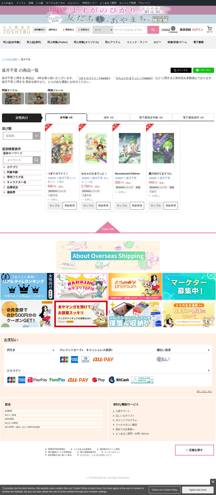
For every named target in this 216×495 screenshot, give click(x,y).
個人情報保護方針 (94, 461)
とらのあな (7, 3)
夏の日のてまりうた (160, 181)
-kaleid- (151, 84)
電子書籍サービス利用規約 (62, 461)
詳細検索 (166, 36)
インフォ (21, 3)
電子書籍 (198, 48)
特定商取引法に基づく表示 (62, 464)
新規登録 (185, 35)
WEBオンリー (89, 3)
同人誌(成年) (34, 48)
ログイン (197, 35)
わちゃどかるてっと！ (132, 84)
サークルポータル (55, 3)
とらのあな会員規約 (87, 458)
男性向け (68, 35)
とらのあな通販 (10, 65)
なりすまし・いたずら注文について (104, 464)
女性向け (83, 35)
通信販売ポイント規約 (118, 458)
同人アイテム (112, 48)
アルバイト (144, 3)
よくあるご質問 (108, 3)
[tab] (108, 124)
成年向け (53, 36)
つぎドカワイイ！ (89, 84)
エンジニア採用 (127, 3)
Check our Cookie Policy (165, 489)
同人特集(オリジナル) (86, 48)
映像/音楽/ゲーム (177, 48)
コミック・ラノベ (137, 48)
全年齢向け (39, 36)
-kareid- (106, 84)
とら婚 (39, 3)
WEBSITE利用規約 (58, 458)
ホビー (157, 48)
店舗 (30, 3)
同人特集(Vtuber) (57, 48)
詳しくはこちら (204, 400)
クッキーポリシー (121, 461)
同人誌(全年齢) (11, 48)
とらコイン (74, 3)
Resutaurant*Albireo (127, 181)
